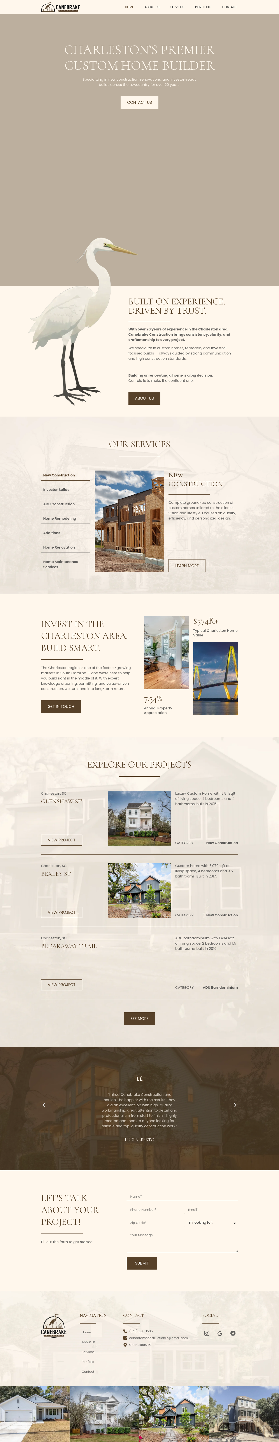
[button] (44, 1105)
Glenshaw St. (61, 801)
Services (177, 7)
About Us (152, 7)
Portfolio (203, 7)
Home (129, 7)
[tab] (65, 476)
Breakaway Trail (69, 946)
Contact (229, 7)
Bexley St (56, 873)
